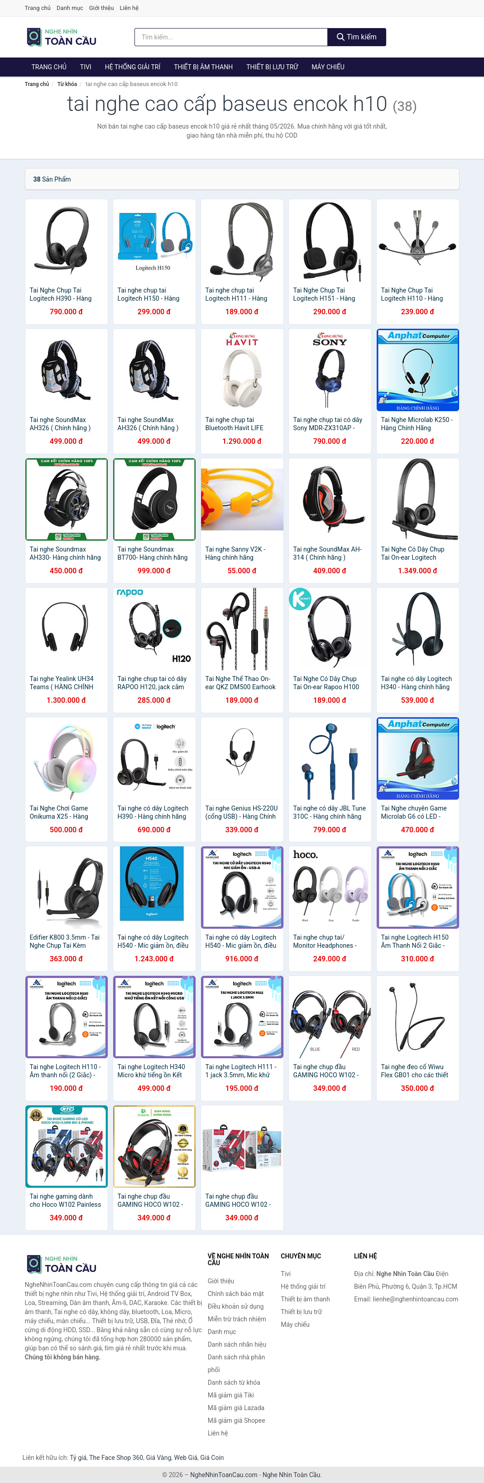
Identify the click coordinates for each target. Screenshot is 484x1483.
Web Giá (186, 1457)
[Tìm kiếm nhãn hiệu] (231, 37)
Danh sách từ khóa (234, 1382)
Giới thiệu (101, 8)
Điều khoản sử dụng (236, 1306)
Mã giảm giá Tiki (231, 1395)
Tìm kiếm (357, 37)
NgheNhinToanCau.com (224, 1474)
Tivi (85, 67)
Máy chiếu (328, 67)
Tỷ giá (78, 1457)
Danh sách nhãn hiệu (237, 1344)
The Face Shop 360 (116, 1457)
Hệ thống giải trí (133, 67)
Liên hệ (129, 8)
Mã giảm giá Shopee (236, 1420)
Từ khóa (67, 84)
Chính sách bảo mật (236, 1293)
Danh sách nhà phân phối (236, 1363)
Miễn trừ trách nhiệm (237, 1319)
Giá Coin (212, 1457)
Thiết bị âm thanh (203, 67)
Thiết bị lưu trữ (272, 67)
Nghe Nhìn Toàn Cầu (291, 1474)
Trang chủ (38, 8)
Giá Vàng (158, 1457)
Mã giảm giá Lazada (236, 1407)
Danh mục (70, 8)
